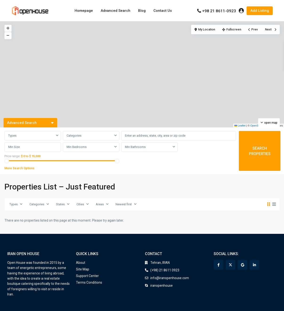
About (80, 263)
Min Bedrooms (77, 147)
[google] (242, 265)
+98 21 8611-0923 (219, 10)
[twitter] (230, 265)
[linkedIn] (254, 265)
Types (12, 135)
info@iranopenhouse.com (169, 278)
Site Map (82, 269)
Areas (100, 204)
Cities (80, 204)
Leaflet (240, 125)
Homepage (84, 10)
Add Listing (259, 10)
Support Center (87, 276)
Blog (142, 10)
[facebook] (218, 265)
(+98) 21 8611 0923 (164, 270)
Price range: (12, 156)
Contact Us (162, 10)
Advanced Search (115, 10)
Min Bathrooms (135, 147)
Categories (74, 135)
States (60, 204)
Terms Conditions (89, 282)
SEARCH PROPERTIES (260, 151)
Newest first (124, 204)
